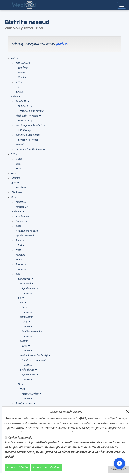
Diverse (21, 264)
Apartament (22, 216)
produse (61, 44)
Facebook (21, 187)
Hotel (19, 250)
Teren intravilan (31, 394)
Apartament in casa (27, 231)
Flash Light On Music (28, 116)
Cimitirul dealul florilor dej (35, 355)
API (19, 82)
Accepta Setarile (17, 467)
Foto (18, 168)
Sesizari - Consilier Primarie (30, 149)
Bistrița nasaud (25, 403)
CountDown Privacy (28, 140)
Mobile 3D (22, 101)
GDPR (15, 183)
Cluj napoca (25, 279)
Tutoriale (15, 178)
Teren (19, 259)
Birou (20, 240)
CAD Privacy (24, 130)
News (13, 173)
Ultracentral (27, 317)
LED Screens (17, 192)
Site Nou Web (24, 63)
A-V (14, 154)
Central (25, 341)
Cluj (19, 274)
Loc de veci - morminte (36, 360)
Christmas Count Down (29, 135)
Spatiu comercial (25, 235)
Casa (18, 226)
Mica (22, 384)
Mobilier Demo (27, 106)
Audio (19, 159)
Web (14, 58)
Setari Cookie (118, 469)
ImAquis (20, 144)
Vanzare (22, 269)
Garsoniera (21, 221)
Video (19, 164)
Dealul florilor (28, 370)
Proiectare (21, 202)
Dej (21, 298)
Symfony (23, 68)
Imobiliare (17, 211)
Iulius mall (27, 283)
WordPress (23, 77)
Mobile (15, 96)
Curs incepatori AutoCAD (30, 125)
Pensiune (20, 255)
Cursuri (19, 92)
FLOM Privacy (25, 120)
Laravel (21, 72)
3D (13, 197)
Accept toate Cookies (46, 467)
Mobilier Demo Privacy (32, 111)
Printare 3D (22, 207)
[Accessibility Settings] (119, 463)
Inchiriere (23, 245)
